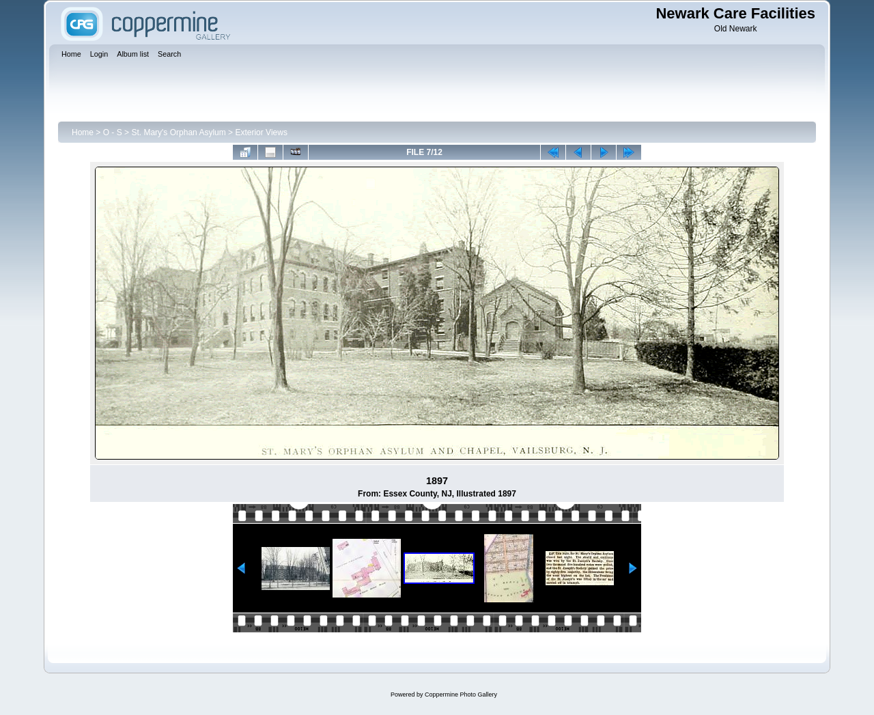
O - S (112, 132)
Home (83, 132)
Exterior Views (261, 132)
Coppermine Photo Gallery (461, 694)
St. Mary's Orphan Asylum (178, 132)
